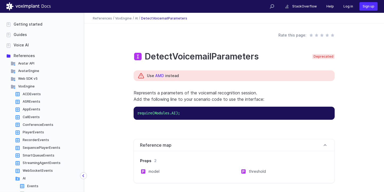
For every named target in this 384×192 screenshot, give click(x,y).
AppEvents (31, 109)
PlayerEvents (33, 132)
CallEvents (31, 117)
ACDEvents (32, 94)
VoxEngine (26, 86)
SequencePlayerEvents (41, 148)
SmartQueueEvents (38, 155)
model (154, 171)
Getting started (28, 24)
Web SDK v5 (28, 79)
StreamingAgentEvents (42, 163)
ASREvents (31, 101)
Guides (20, 34)
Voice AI (21, 45)
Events (32, 186)
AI (24, 178)
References (24, 55)
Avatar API (26, 63)
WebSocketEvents (38, 171)
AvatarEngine (28, 71)
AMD (159, 75)
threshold (257, 171)
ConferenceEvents (38, 125)
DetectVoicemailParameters (164, 18)
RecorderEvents (36, 140)
